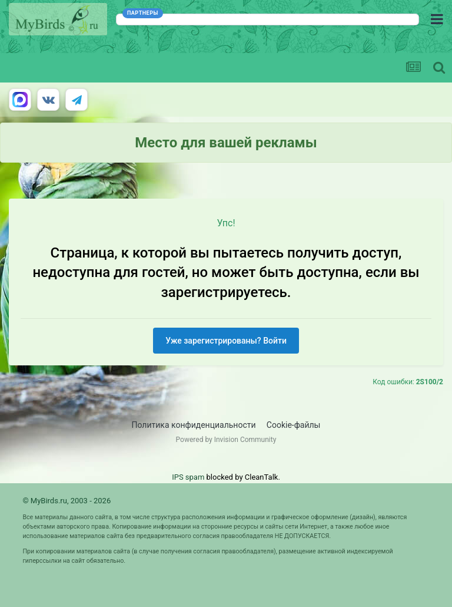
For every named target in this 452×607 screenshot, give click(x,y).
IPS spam (188, 477)
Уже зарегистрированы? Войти (226, 340)
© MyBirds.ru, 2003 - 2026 (66, 500)
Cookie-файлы (294, 425)
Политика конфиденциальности (194, 425)
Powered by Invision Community (226, 440)
